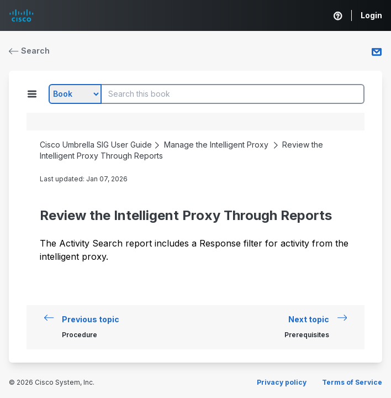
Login (371, 15)
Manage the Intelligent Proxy (216, 144)
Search (29, 50)
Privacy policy (282, 382)
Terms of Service (352, 382)
